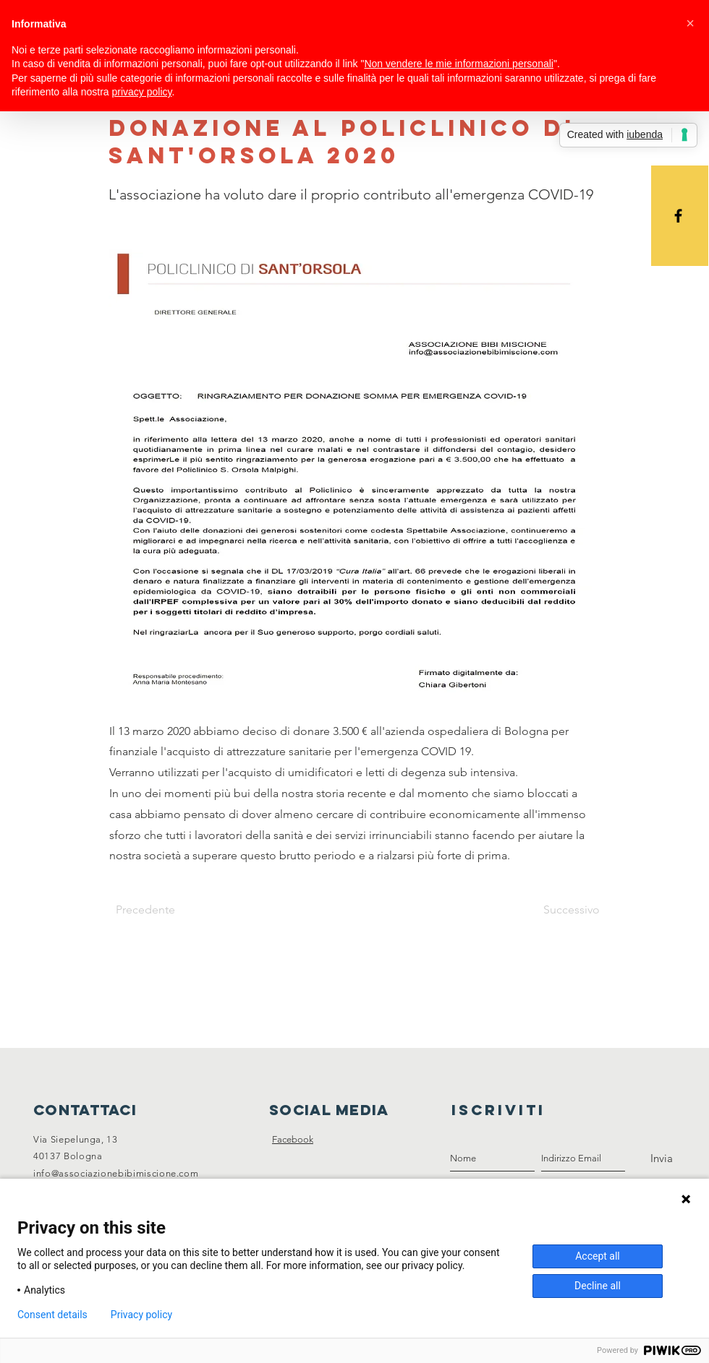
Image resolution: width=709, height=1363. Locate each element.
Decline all (597, 1285)
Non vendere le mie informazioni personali (458, 63)
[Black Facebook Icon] (678, 216)
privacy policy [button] (142, 92)
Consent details (52, 1314)
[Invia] (661, 1158)
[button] (690, 23)
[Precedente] (163, 909)
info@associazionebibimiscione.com (115, 1173)
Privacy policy (141, 1314)
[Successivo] (563, 909)
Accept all (597, 1256)
